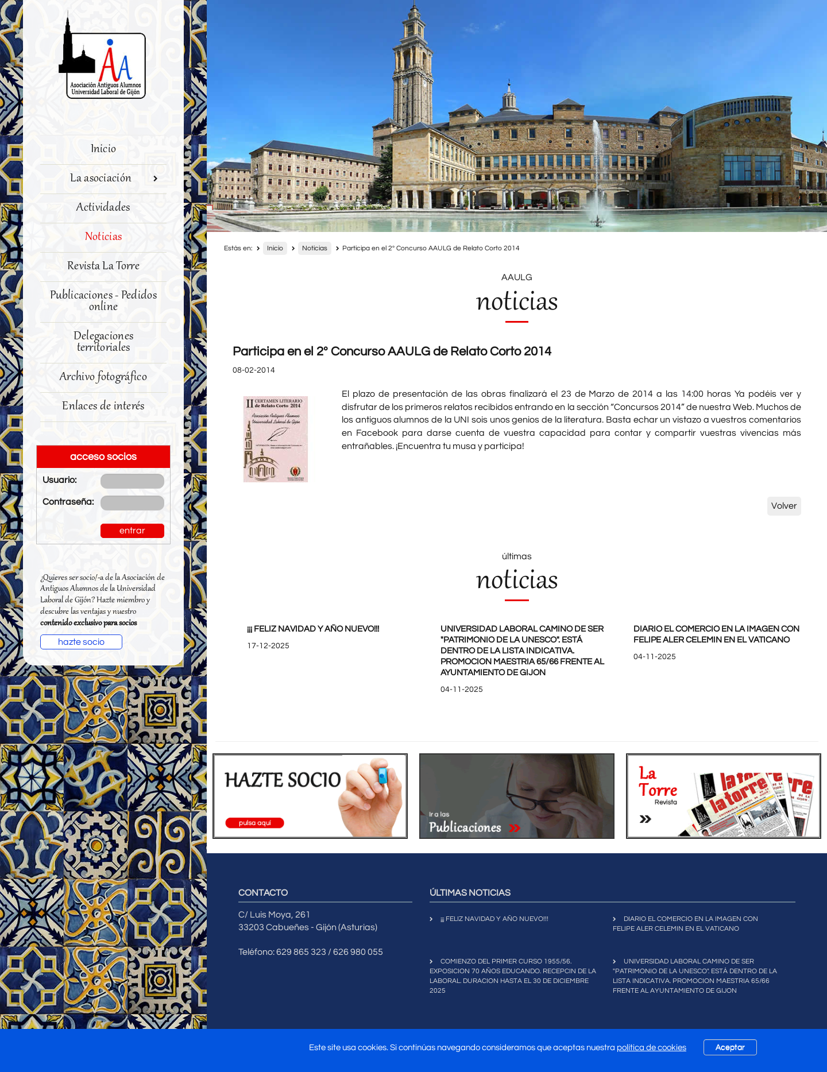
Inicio (104, 149)
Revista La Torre (103, 267)
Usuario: (59, 480)
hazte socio (81, 642)
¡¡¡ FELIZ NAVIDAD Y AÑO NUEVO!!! (313, 629)
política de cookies (651, 1047)
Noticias (103, 237)
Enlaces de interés (103, 407)
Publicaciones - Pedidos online (103, 302)
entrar (132, 530)
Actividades (103, 208)
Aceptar (730, 1047)
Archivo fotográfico (103, 377)
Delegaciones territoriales (104, 342)
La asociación (114, 179)
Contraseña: (62, 501)
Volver (784, 505)
